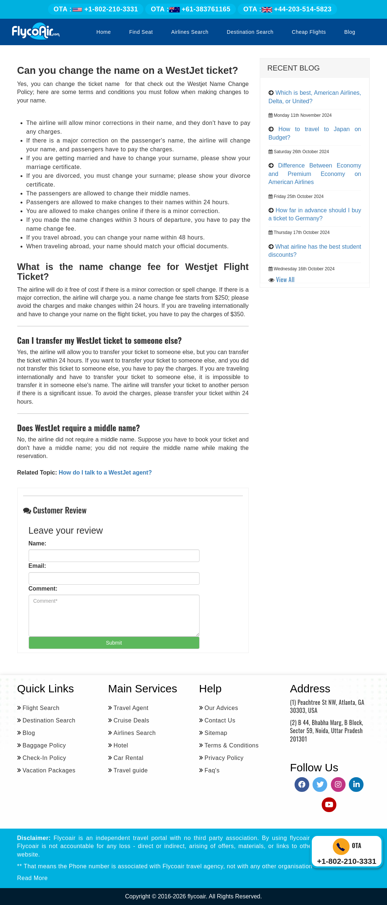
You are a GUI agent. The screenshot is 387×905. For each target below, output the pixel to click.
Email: (37, 566)
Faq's (212, 770)
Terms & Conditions (232, 745)
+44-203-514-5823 (287, 9)
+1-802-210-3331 (96, 9)
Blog (349, 32)
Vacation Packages (49, 770)
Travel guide (131, 770)
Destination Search (250, 32)
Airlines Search (190, 32)
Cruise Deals (132, 720)
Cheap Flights (309, 32)
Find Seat (141, 32)
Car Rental (128, 758)
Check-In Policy (44, 758)
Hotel (121, 745)
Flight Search (41, 708)
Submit (114, 643)
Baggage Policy (44, 745)
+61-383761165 (190, 9)
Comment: (43, 588)
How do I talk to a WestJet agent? (105, 472)
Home (103, 32)
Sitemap (216, 733)
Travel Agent (131, 708)
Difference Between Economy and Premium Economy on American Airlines (315, 173)
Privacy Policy (224, 758)
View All (285, 279)
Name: (38, 543)
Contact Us (220, 720)
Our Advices (221, 708)
